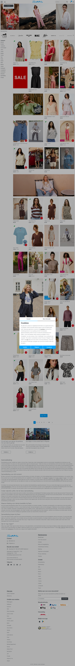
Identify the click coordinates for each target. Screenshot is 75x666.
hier (27, 339)
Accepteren (49, 347)
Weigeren (37, 347)
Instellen (25, 347)
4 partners (42, 329)
